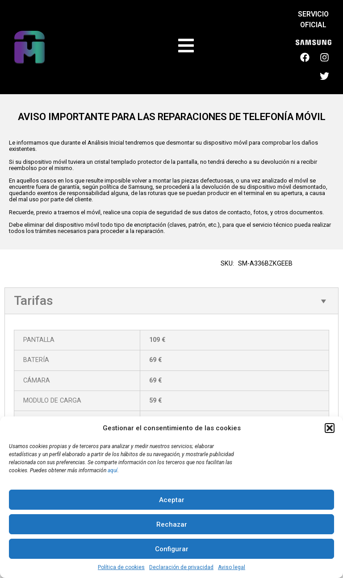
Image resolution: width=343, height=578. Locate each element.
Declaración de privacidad (181, 567)
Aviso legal (231, 567)
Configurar (171, 549)
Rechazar (171, 524)
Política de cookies (121, 567)
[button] (329, 428)
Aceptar (171, 500)
